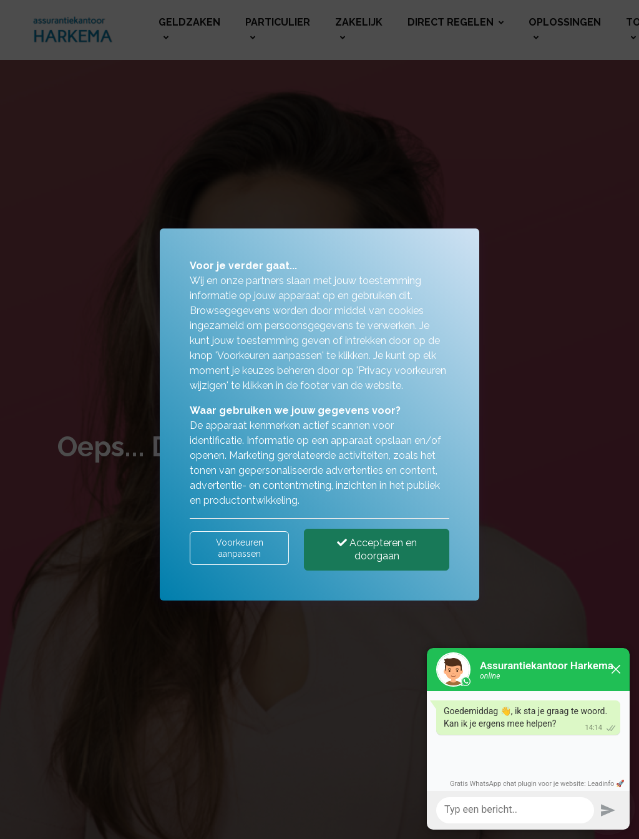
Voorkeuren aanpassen (239, 548)
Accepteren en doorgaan (377, 549)
